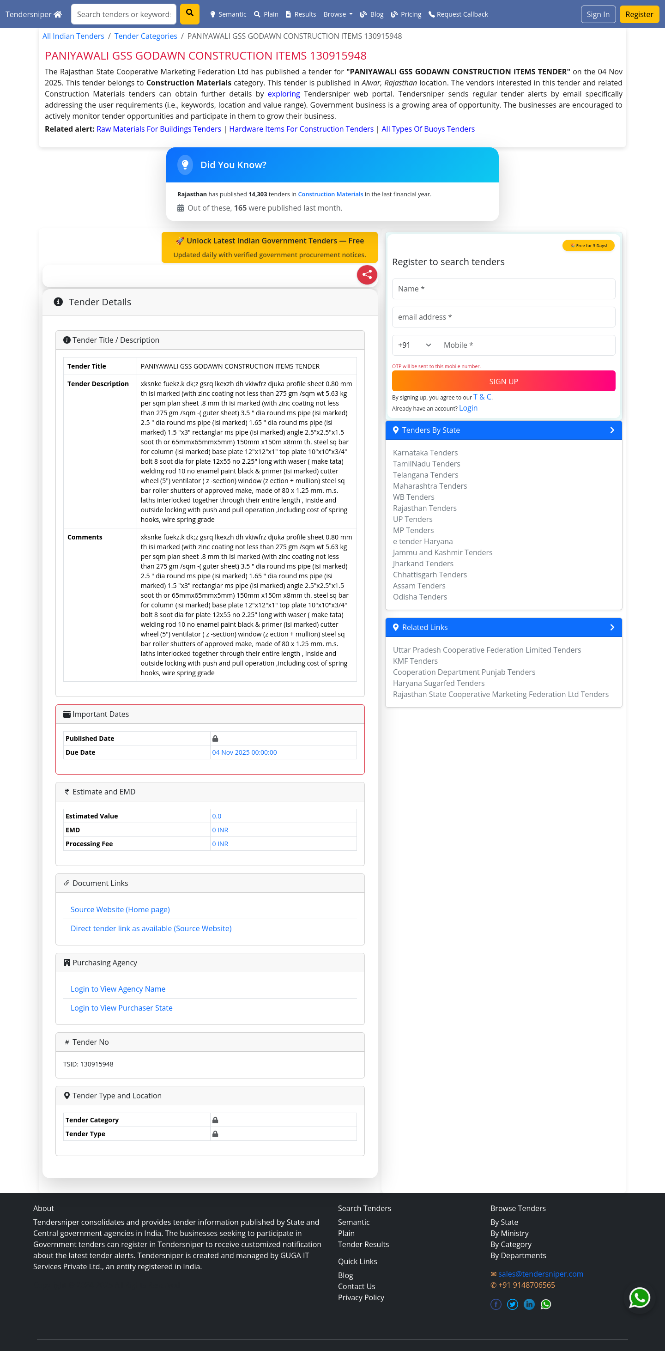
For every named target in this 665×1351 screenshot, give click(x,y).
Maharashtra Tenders (430, 486)
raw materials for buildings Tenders (160, 129)
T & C (482, 397)
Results (301, 14)
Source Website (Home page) (120, 909)
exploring (284, 94)
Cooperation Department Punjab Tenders (464, 672)
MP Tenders (413, 530)
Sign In (598, 14)
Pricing (406, 14)
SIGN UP (504, 381)
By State (504, 1222)
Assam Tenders (419, 586)
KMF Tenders (415, 661)
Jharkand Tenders (423, 563)
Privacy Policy (361, 1297)
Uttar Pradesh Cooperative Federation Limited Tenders (487, 650)
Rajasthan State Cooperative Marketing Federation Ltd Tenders (501, 694)
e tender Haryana (423, 541)
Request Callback (458, 14)
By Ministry (509, 1233)
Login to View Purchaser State (122, 1008)
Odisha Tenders (420, 597)
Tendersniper (34, 14)
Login (468, 408)
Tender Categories (146, 36)
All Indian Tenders (73, 36)
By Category (511, 1244)
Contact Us (356, 1286)
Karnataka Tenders (425, 453)
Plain (266, 14)
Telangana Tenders (426, 475)
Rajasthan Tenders (425, 508)
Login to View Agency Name (118, 989)
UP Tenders (413, 519)
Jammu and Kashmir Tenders (443, 552)
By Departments (518, 1255)
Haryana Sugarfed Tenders (439, 683)
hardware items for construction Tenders (302, 129)
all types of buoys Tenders (428, 129)
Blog (371, 14)
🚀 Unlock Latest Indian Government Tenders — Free (269, 248)
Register (639, 14)
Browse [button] (336, 14)
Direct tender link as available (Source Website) (151, 928)
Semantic (229, 14)
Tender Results (363, 1244)
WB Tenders (414, 497)
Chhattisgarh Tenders (430, 574)
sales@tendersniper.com (540, 1274)
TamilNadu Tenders (426, 464)
